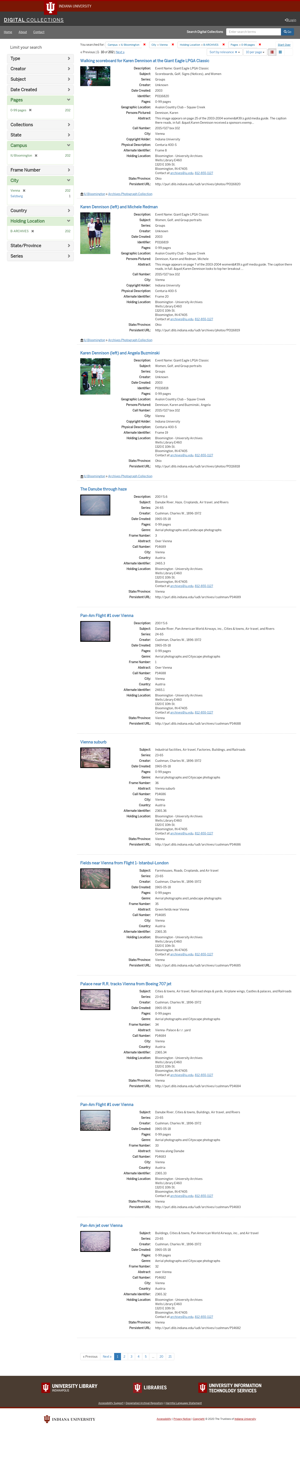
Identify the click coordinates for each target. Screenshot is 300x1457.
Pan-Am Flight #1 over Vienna (106, 616)
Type (15, 59)
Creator (18, 69)
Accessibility (164, 1419)
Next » (120, 53)
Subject (18, 80)
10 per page (255, 53)
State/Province (25, 246)
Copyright (199, 1419)
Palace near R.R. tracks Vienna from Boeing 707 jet (125, 984)
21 (170, 1357)
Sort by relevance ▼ (225, 53)
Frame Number (25, 170)
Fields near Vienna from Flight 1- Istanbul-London (124, 863)
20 (161, 1357)
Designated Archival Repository (144, 1403)
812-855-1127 (204, 174)
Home (8, 33)
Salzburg (16, 197)
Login (290, 21)
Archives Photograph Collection (130, 195)
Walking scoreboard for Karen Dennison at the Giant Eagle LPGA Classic (144, 61)
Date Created (23, 90)
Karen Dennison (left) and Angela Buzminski (120, 353)
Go (287, 33)
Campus (18, 146)
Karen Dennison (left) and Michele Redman (119, 207)
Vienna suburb (93, 742)
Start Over (284, 45)
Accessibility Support (111, 1403)
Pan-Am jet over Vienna (101, 1226)
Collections (21, 125)
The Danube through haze (103, 490)
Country (18, 211)
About (23, 33)
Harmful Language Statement (184, 1403)
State (15, 135)
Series (16, 257)
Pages (16, 100)
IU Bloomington (94, 195)
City (14, 181)
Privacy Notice (182, 1419)
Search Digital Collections (205, 33)
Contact (38, 33)
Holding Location (27, 222)
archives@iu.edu (181, 174)
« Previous (90, 1357)
